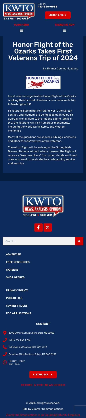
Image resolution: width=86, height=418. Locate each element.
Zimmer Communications (47, 409)
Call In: (47, 5)
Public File (14, 298)
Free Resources (18, 262)
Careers (12, 269)
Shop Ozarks (15, 277)
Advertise (13, 254)
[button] (21, 30)
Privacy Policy (17, 290)
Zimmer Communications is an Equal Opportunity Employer (43, 415)
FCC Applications (18, 313)
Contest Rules (17, 305)
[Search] (79, 241)
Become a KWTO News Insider (43, 385)
